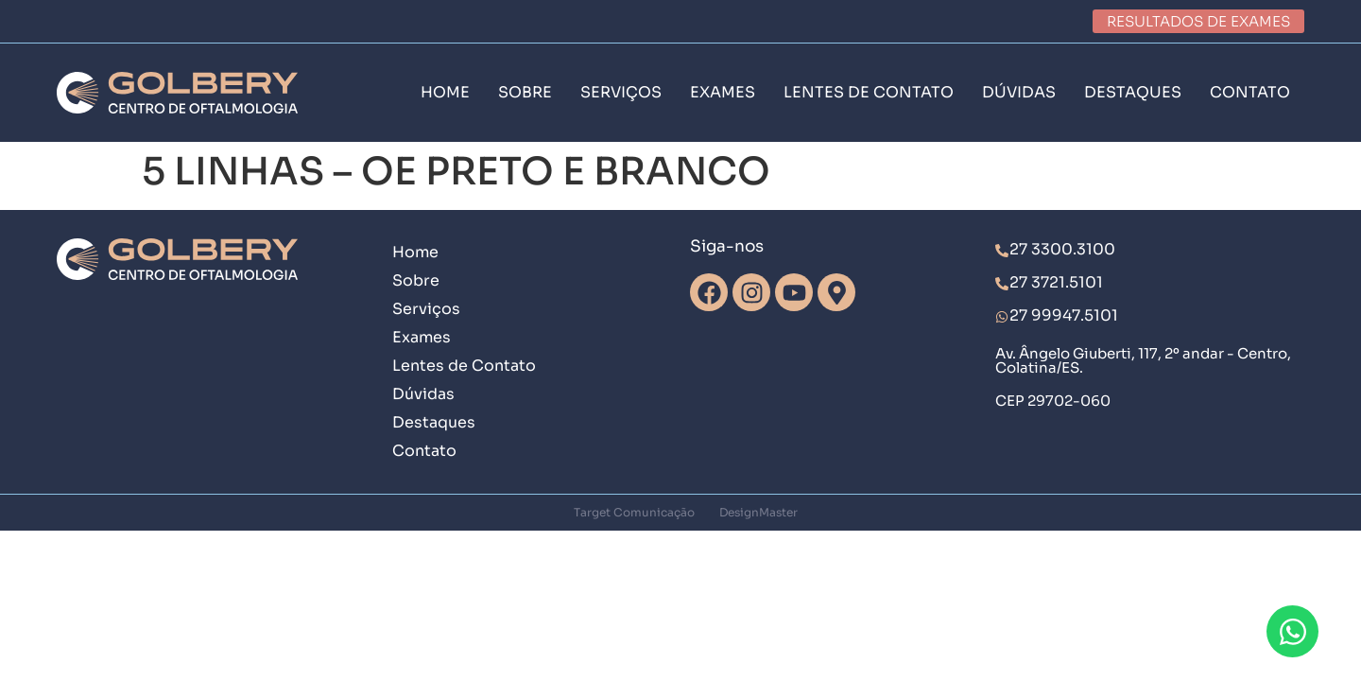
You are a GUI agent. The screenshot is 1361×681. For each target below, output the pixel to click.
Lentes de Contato (464, 365)
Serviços (426, 309)
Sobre (415, 280)
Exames (421, 337)
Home (415, 252)
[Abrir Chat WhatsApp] (1292, 631)
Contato (424, 451)
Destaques (433, 422)
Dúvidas (423, 394)
